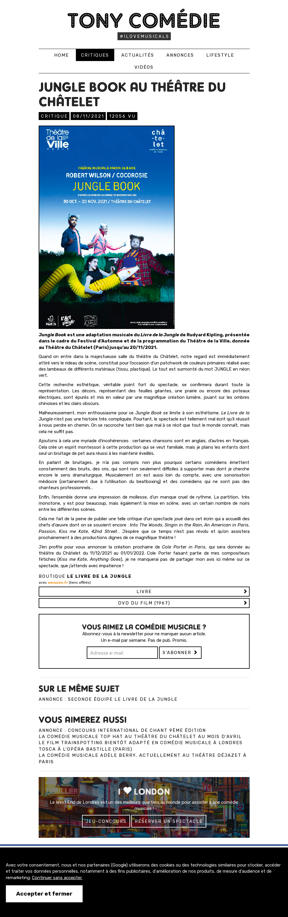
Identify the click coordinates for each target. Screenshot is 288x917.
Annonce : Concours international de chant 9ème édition (122, 730)
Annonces (180, 55)
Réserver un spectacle (169, 821)
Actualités (137, 55)
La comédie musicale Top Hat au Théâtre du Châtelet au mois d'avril (140, 736)
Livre (144, 591)
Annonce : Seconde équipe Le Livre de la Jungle (108, 699)
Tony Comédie (144, 20)
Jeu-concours (106, 821)
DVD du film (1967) (144, 603)
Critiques (95, 55)
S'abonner (180, 652)
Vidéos (144, 67)
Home (61, 55)
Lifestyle (220, 55)
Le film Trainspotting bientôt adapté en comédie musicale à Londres (141, 742)
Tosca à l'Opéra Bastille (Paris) (85, 749)
